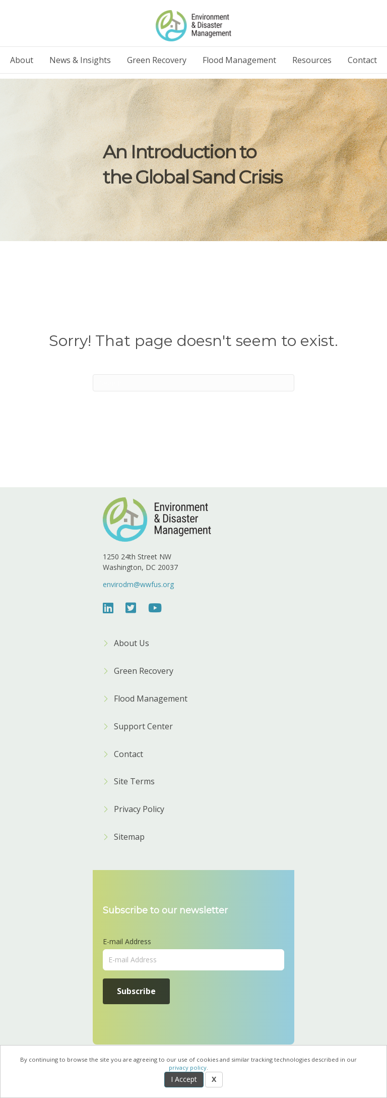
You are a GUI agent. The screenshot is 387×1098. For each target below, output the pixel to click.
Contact (362, 60)
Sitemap (129, 837)
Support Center (143, 727)
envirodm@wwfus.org (138, 584)
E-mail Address (127, 941)
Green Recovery (156, 60)
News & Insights (80, 60)
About (21, 60)
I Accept (184, 1079)
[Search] (193, 382)
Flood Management (239, 60)
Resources (312, 60)
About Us (131, 644)
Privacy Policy (139, 810)
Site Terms (134, 782)
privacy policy (188, 1067)
